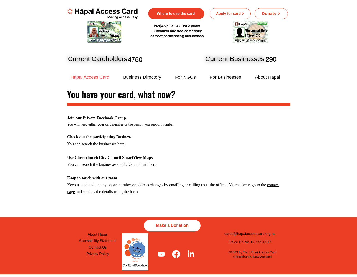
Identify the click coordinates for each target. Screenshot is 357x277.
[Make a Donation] (172, 225)
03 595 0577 (261, 242)
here (121, 144)
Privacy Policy (97, 254)
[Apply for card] (230, 13)
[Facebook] (176, 254)
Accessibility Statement (98, 241)
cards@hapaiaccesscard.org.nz (249, 234)
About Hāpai (98, 234)
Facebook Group (111, 118)
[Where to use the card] (176, 13)
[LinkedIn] (191, 254)
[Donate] (271, 13)
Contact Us (98, 247)
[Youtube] (161, 254)
